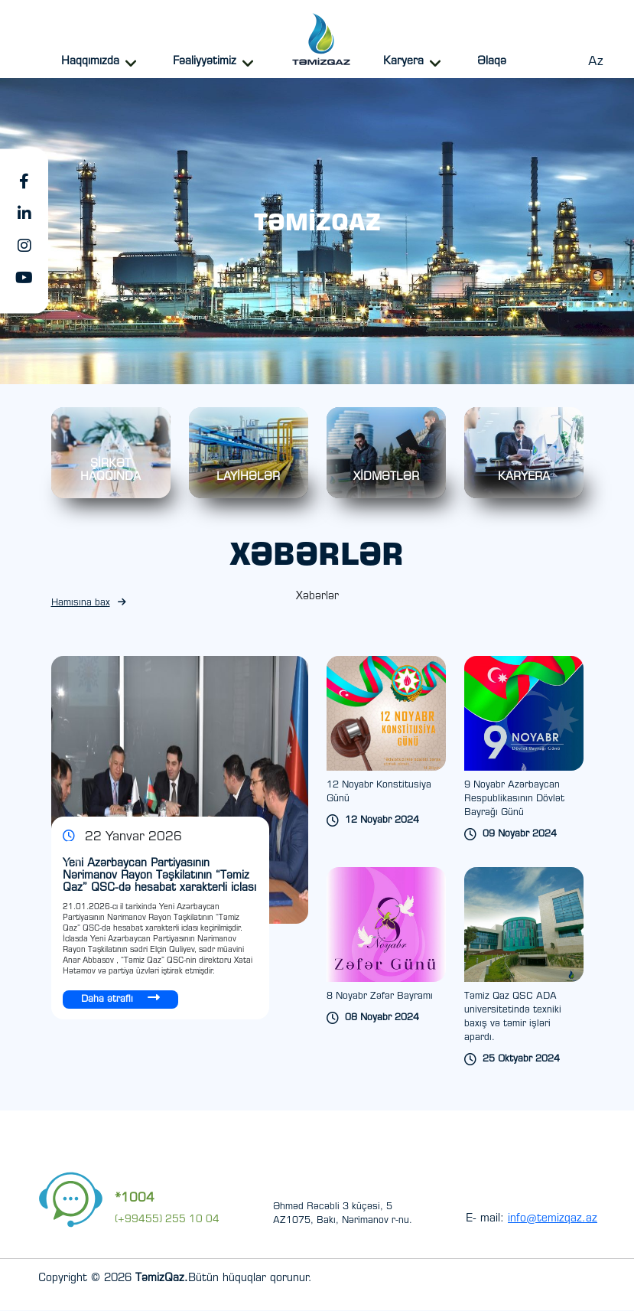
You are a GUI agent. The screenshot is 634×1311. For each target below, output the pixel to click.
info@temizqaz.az (552, 1220)
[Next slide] (247, 852)
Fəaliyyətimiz (204, 62)
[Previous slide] (226, 852)
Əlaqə (491, 62)
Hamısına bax (88, 603)
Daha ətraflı (120, 998)
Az (595, 62)
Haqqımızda (90, 62)
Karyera (403, 62)
